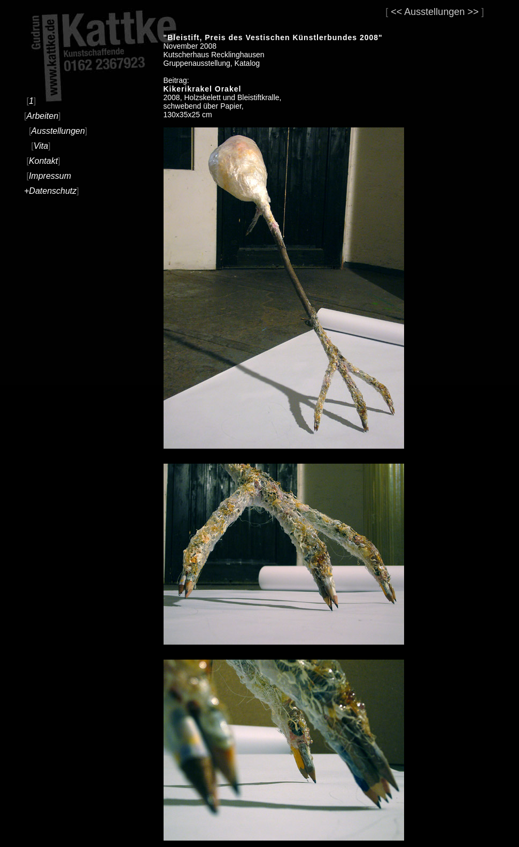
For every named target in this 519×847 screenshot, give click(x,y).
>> (472, 11)
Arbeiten (42, 115)
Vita (41, 145)
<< (396, 11)
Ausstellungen (58, 130)
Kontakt (43, 160)
